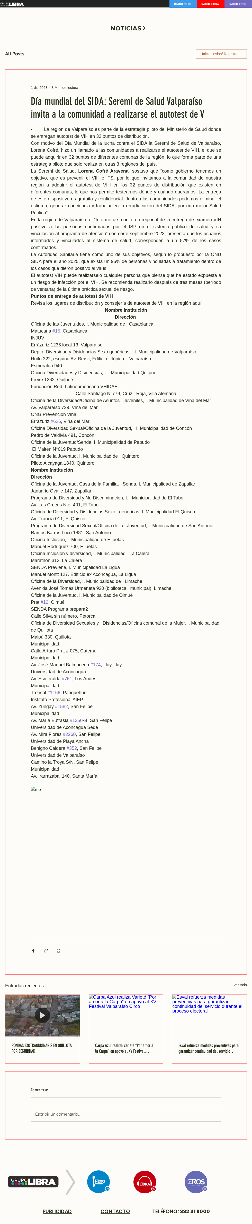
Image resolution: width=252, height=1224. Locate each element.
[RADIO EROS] (238, 4)
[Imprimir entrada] (58, 950)
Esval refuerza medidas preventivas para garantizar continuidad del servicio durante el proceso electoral (208, 1048)
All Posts (14, 53)
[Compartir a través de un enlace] (45, 950)
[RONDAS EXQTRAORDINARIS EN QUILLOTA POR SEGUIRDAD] (42, 1015)
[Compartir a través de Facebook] (33, 950)
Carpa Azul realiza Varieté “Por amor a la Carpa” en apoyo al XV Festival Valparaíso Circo (124, 1048)
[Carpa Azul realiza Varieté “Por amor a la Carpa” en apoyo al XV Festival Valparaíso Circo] (126, 1015)
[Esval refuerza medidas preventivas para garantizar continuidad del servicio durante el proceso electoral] (209, 1015)
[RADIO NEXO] (183, 4)
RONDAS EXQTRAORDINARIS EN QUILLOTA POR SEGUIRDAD (42, 1048)
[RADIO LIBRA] (210, 4)
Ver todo (240, 985)
